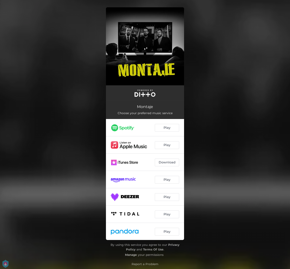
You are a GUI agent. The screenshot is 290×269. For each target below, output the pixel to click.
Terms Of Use (153, 249)
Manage (131, 255)
